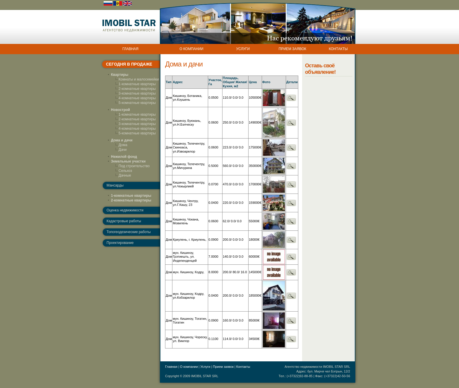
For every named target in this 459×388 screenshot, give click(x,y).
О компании (189, 366)
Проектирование (120, 243)
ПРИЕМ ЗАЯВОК (292, 49)
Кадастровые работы (124, 221)
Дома (123, 145)
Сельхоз (125, 171)
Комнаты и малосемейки (139, 79)
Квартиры (119, 75)
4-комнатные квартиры (137, 98)
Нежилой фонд (124, 157)
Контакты (243, 366)
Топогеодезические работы (129, 232)
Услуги (205, 366)
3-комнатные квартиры (137, 93)
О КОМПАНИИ (191, 49)
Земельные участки (128, 161)
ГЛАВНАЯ (130, 49)
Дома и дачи (122, 140)
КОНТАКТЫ (338, 49)
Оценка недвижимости (125, 210)
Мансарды (115, 185)
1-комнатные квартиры (137, 84)
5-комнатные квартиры (137, 103)
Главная (171, 366)
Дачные (125, 175)
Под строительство (134, 166)
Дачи (123, 150)
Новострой (120, 110)
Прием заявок (223, 366)
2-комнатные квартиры (137, 89)
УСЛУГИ (243, 49)
